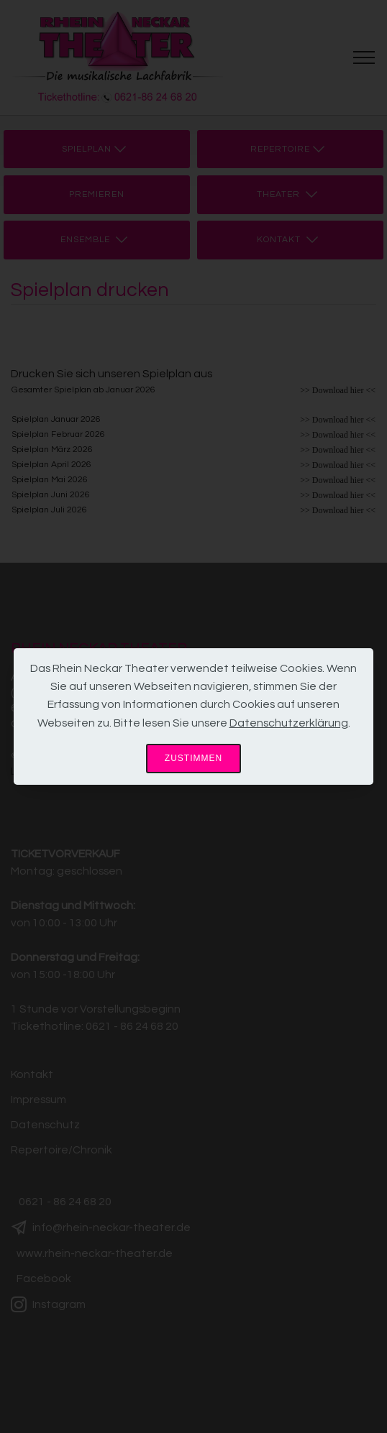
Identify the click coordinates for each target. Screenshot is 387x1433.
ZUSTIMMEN (193, 758)
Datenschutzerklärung (288, 723)
